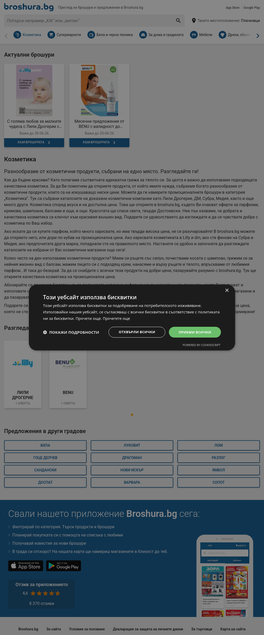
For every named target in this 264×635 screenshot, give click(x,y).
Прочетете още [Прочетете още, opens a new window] (117, 318)
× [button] (227, 290)
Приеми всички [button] (194, 331)
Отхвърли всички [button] (134, 331)
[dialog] (132, 317)
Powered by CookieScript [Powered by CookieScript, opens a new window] (201, 345)
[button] (71, 332)
